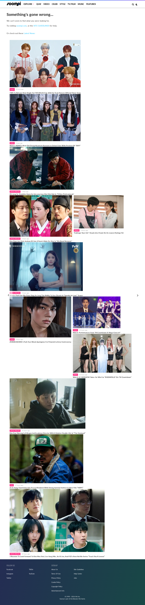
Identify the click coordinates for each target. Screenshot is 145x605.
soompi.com (21, 26)
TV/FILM (72, 4)
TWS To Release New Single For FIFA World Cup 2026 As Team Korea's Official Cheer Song (45, 93)
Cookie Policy (55, 582)
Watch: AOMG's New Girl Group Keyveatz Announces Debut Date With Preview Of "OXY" (45, 146)
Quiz (38, 4)
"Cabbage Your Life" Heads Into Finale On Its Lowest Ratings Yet (99, 233)
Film (11, 485)
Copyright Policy (56, 586)
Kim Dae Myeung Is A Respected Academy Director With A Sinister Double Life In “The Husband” (47, 433)
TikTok (31, 569)
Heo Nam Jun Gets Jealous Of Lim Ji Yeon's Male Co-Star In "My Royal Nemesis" (41, 241)
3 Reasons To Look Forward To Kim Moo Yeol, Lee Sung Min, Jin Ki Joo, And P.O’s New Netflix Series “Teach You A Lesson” (57, 556)
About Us (54, 569)
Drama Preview (15, 191)
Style (62, 4)
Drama (77, 230)
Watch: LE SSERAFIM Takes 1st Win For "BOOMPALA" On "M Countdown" (102, 377)
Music (81, 4)
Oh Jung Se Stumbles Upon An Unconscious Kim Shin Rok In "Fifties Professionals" (42, 194)
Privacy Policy (56, 578)
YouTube (32, 574)
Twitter (9, 578)
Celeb (55, 4)
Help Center (78, 574)
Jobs (75, 578)
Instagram (10, 574)
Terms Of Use (55, 574)
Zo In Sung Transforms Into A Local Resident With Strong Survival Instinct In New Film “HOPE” (46, 488)
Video (46, 4)
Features (91, 4)
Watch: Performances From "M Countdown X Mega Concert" (97, 333)
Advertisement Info (57, 591)
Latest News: (29, 33)
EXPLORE (28, 4)
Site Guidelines (79, 569)
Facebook (10, 569)
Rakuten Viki (77, 599)
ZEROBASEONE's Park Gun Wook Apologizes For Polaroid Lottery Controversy (40, 342)
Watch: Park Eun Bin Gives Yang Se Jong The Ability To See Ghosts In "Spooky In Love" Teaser (46, 295)
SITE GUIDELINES (41, 26)
